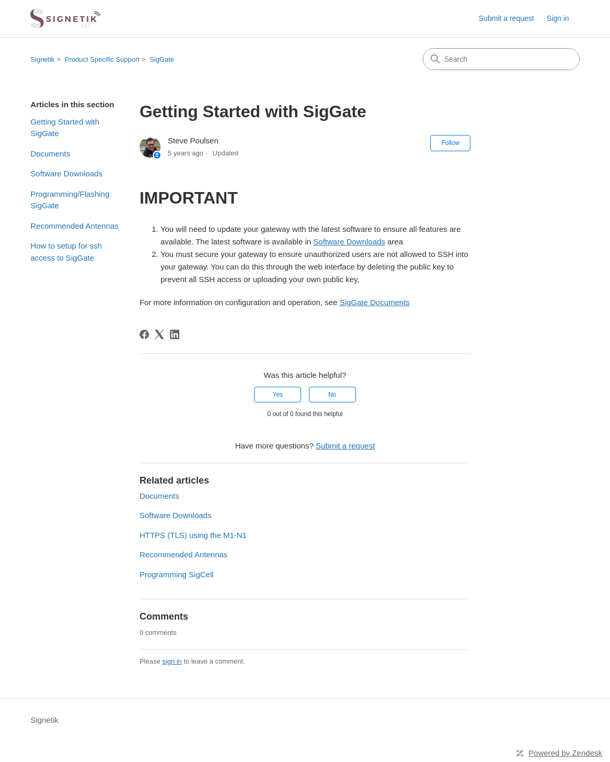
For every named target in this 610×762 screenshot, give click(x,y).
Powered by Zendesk (565, 752)
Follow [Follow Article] (450, 143)
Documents (50, 153)
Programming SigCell (177, 574)
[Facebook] (144, 334)
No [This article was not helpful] (332, 394)
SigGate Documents (375, 302)
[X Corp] (159, 334)
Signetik (42, 59)
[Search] (501, 59)
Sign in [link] (558, 18)
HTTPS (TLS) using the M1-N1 (193, 535)
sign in (172, 661)
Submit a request (506, 18)
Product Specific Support (102, 59)
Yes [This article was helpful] (278, 394)
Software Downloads (66, 173)
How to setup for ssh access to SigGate (66, 251)
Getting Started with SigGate (64, 127)
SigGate (161, 59)
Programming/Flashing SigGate (69, 199)
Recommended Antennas (74, 225)
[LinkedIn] (174, 334)
